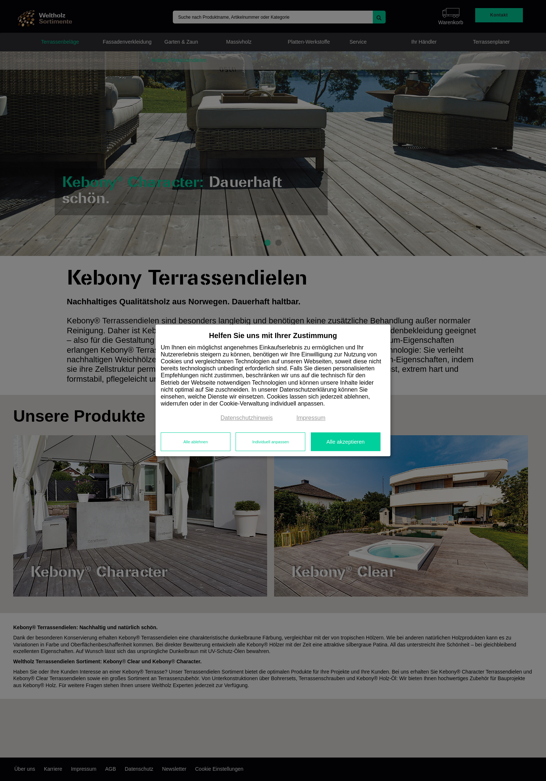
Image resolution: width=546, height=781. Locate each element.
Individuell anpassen (270, 442)
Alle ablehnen (195, 442)
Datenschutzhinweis (247, 418)
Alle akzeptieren (345, 442)
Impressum (310, 418)
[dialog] (273, 390)
